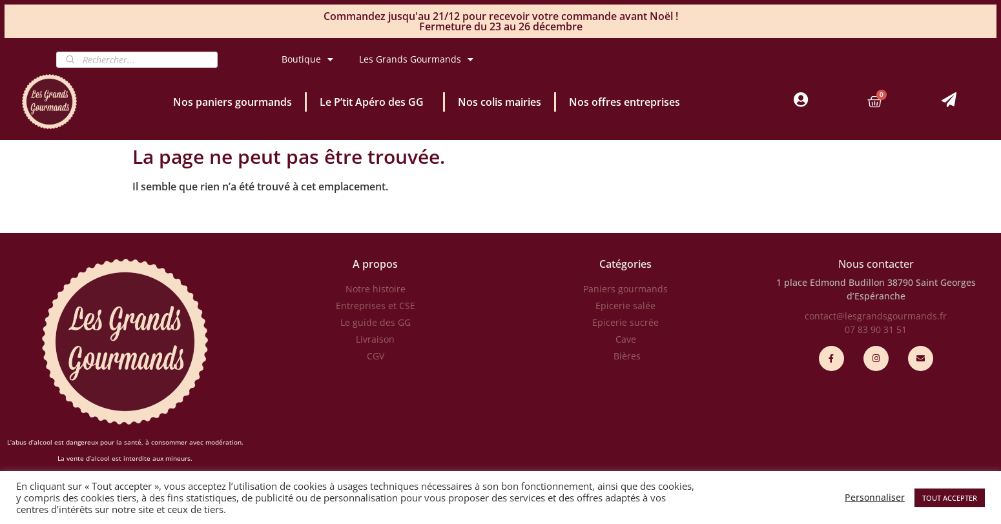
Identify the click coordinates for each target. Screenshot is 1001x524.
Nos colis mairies (499, 102)
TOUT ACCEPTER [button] (949, 498)
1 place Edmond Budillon (830, 282)
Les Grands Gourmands (416, 59)
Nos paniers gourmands (232, 102)
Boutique (307, 59)
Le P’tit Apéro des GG (375, 102)
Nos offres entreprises (624, 102)
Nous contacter (876, 264)
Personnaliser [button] (875, 497)
